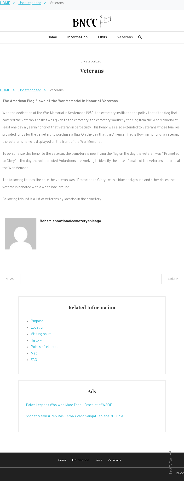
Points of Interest (44, 347)
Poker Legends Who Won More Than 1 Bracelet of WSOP (69, 405)
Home (52, 37)
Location (37, 328)
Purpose (37, 321)
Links (102, 37)
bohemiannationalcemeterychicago (70, 221)
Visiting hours (41, 334)
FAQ (12, 279)
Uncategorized (90, 62)
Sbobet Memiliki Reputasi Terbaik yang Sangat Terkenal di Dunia (74, 416)
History (36, 340)
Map (34, 353)
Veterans (125, 37)
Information (77, 37)
